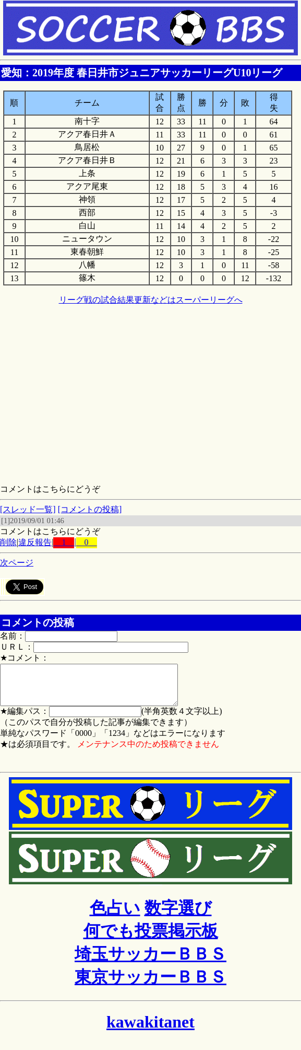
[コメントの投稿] (90, 509)
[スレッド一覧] (28, 509)
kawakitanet (150, 1029)
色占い (115, 915)
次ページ (16, 562)
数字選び (178, 915)
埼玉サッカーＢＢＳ (150, 961)
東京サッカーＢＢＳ (150, 984)
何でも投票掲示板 (150, 938)
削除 (8, 542)
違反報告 (35, 542)
